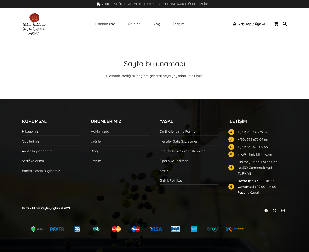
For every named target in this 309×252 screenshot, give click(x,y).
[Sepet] (276, 23)
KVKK (164, 171)
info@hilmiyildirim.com (255, 154)
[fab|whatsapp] (233, 147)
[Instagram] (283, 210)
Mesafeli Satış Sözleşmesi (179, 141)
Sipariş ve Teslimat (174, 161)
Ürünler (96, 141)
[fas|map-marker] (233, 167)
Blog (94, 151)
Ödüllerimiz (30, 141)
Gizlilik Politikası (171, 180)
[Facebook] (266, 210)
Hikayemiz (30, 131)
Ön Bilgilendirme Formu (177, 131)
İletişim (96, 161)
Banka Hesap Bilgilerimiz (41, 171)
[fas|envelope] (233, 154)
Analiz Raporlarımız (37, 151)
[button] (284, 24)
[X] (274, 210)
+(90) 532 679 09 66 (253, 139)
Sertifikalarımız (33, 161)
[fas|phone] (233, 132)
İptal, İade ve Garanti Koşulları (182, 151)
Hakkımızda (100, 131)
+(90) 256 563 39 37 (252, 132)
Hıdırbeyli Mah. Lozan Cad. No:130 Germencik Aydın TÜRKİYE (258, 167)
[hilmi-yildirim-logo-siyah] (34, 23)
